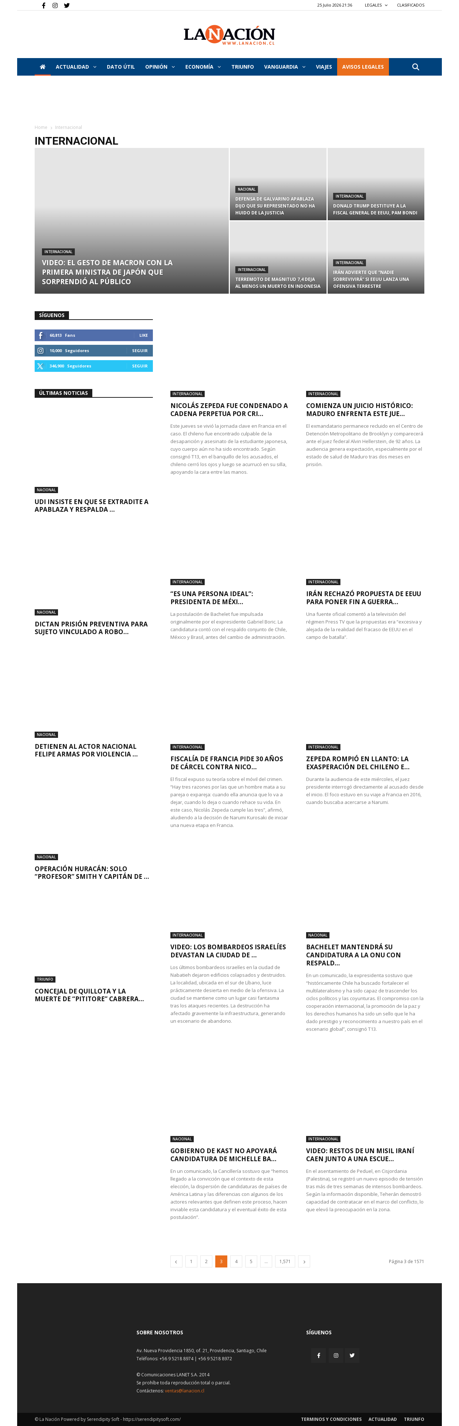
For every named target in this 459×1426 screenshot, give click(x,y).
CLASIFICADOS (410, 5)
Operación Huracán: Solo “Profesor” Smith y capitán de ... (92, 873)
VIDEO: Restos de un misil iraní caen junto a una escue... (360, 1155)
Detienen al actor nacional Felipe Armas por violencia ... (86, 750)
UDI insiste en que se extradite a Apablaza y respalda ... (91, 505)
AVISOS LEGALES (363, 66)
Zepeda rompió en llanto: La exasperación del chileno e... (358, 763)
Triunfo (242, 66)
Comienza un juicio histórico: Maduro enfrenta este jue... (359, 409)
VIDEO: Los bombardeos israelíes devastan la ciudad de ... (228, 951)
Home (41, 127)
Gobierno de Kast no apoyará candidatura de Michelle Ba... (223, 1155)
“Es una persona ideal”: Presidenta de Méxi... (211, 598)
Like (143, 335)
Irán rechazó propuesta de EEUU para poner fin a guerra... (363, 598)
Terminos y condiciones (331, 1419)
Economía (203, 66)
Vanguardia (284, 66)
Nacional (246, 189)
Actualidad (76, 66)
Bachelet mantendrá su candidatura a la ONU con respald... (353, 955)
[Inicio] (43, 67)
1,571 (285, 1261)
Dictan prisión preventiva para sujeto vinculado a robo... (91, 628)
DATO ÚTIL (121, 66)
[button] (415, 67)
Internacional (58, 252)
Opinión (160, 66)
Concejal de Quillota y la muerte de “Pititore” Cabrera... (89, 995)
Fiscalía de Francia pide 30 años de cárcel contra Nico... (226, 763)
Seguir (140, 350)
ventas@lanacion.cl (184, 1391)
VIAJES (324, 66)
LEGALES (376, 5)
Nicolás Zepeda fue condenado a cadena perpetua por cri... (229, 409)
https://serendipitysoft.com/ (152, 1419)
